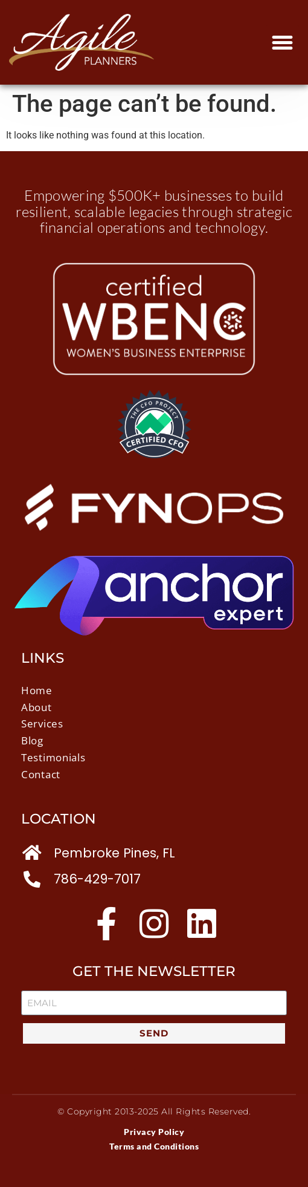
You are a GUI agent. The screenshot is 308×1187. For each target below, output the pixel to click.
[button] (283, 42)
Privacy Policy (154, 1132)
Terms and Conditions (154, 1146)
